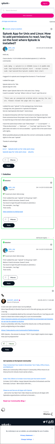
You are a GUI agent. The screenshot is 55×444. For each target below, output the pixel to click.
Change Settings (26, 439)
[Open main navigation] (52, 3)
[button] (51, 29)
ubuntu (31, 152)
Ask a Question (27, 15)
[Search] (27, 10)
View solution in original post (13, 212)
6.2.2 (5, 149)
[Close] (52, 428)
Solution (8, 180)
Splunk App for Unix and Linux (14, 152)
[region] (27, 434)
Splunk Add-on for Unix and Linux (21, 149)
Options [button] (52, 22)
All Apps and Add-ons (9, 21)
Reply (8, 166)
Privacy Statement (27, 435)
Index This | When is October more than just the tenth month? (24, 379)
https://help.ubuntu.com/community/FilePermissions (20, 330)
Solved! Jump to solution (13, 29)
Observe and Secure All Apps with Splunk (17, 390)
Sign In (45, 3)
